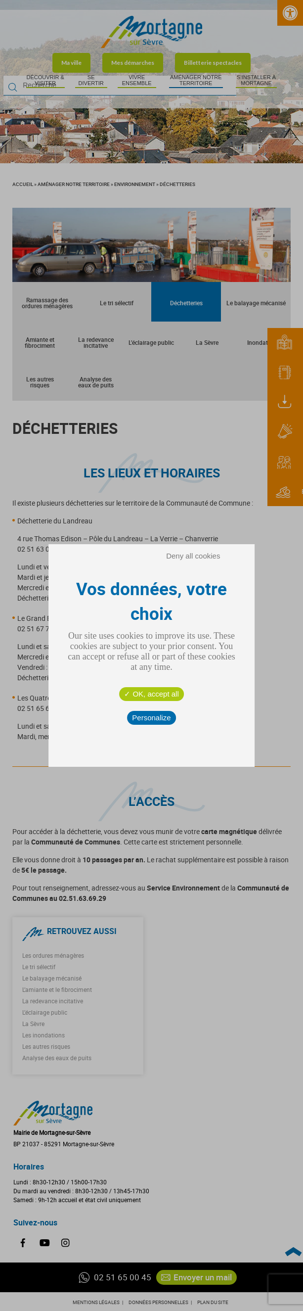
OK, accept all (151, 694)
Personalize (151, 717)
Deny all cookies (193, 556)
